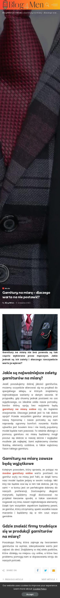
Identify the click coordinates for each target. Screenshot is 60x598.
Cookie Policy (40, 588)
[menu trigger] (54, 5)
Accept (30, 594)
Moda (7, 288)
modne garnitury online (17, 473)
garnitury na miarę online (19, 409)
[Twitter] (45, 570)
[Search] (46, 5)
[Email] (53, 570)
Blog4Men (9, 303)
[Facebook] (37, 570)
